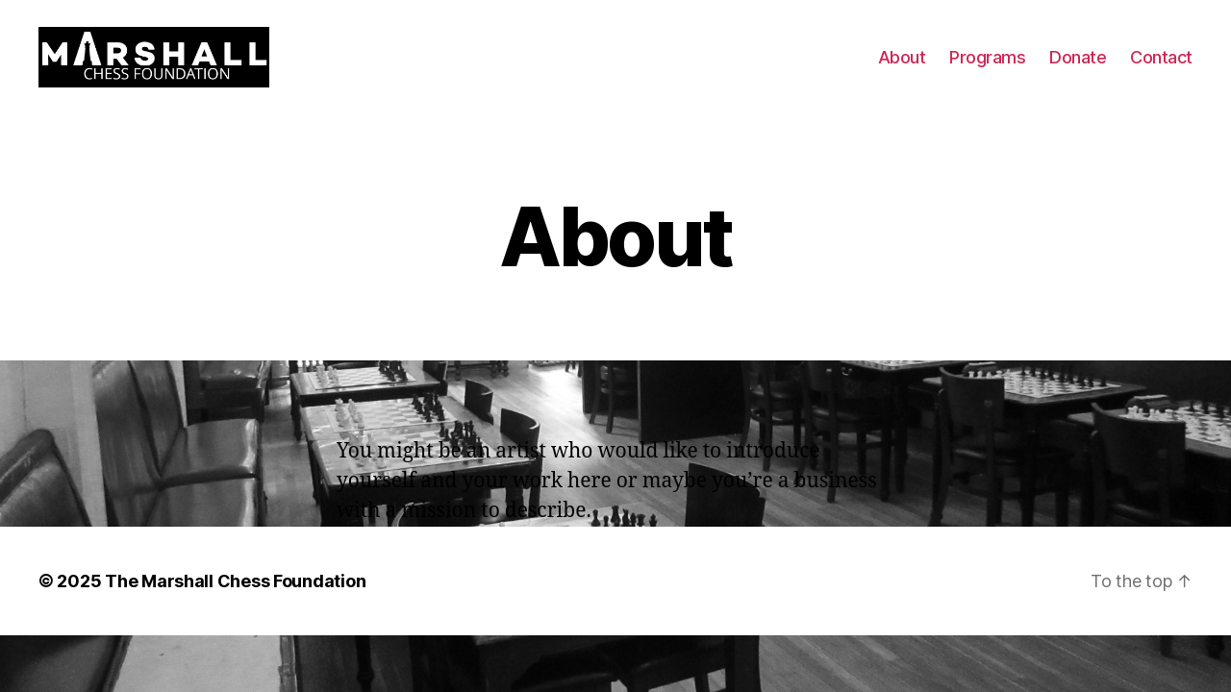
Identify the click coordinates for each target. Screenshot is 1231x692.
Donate (1077, 70)
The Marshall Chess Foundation (235, 607)
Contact (1161, 70)
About (902, 70)
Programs (987, 70)
